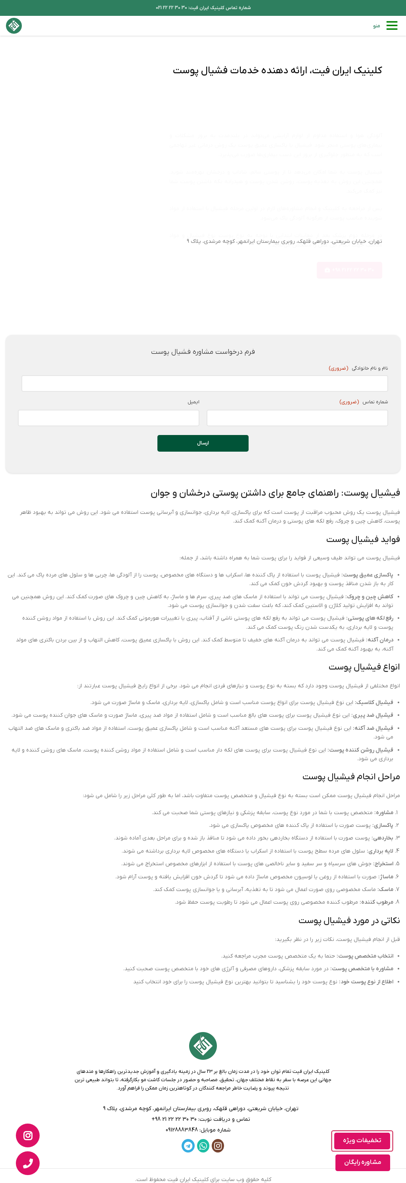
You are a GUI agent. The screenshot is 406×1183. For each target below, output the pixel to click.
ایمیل (193, 396)
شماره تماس (363, 397)
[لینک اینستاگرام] (218, 1140)
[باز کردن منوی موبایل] (386, 26)
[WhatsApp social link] (203, 1140)
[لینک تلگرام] (188, 1140)
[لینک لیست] (203, 1114)
